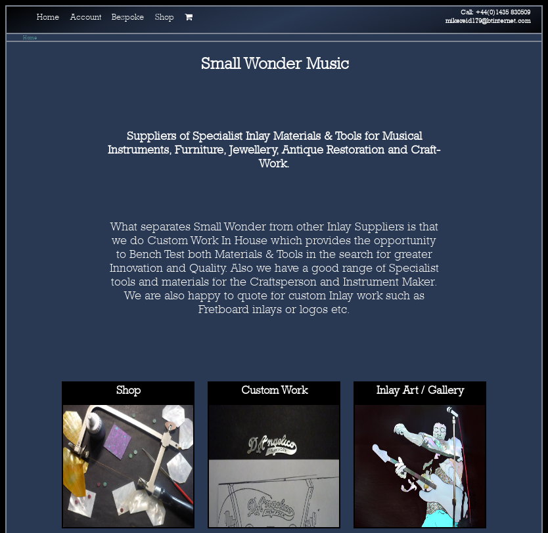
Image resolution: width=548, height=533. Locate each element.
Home (30, 37)
